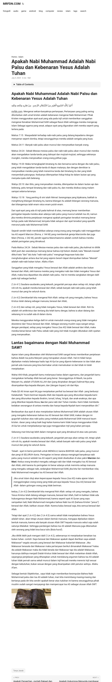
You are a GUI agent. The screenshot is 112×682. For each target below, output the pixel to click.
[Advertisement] (56, 35)
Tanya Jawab (18, 671)
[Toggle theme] (23, 3)
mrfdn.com (16, 111)
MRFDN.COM (12, 3)
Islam (21, 57)
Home (14, 57)
